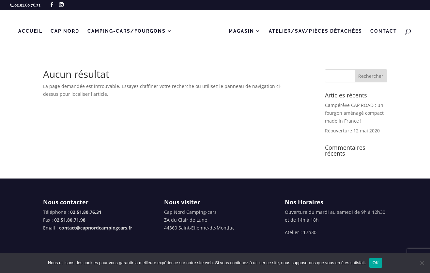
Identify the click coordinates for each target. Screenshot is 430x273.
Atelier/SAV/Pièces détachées (315, 31)
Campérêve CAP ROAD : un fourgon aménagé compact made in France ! (354, 113)
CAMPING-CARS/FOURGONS (126, 31)
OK (376, 262)
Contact (383, 31)
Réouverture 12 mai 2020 (352, 131)
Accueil (30, 31)
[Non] (422, 263)
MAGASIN (241, 31)
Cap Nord (65, 31)
